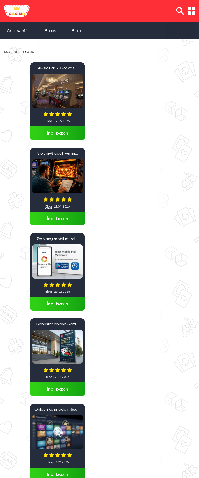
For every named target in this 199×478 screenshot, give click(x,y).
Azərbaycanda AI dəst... (99, 238)
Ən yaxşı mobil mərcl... (167, 68)
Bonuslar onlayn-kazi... (31, 153)
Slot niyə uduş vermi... (99, 68)
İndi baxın (31, 133)
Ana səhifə (18, 30)
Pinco (31, 324)
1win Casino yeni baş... (167, 238)
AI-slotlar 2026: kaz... (31, 68)
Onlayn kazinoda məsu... (99, 153)
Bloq (76, 30)
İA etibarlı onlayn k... (31, 238)
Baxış (50, 30)
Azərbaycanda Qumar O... (166, 153)
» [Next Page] (19, 433)
